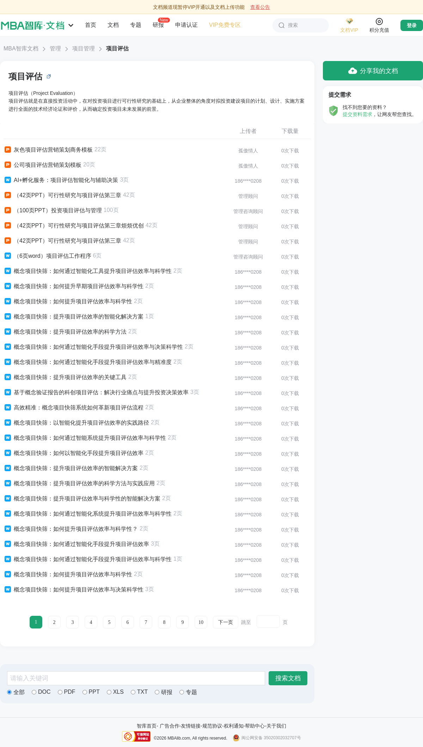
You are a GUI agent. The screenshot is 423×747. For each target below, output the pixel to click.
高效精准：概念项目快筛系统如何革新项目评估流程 (73, 408)
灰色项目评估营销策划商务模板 (48, 150)
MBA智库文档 (21, 48)
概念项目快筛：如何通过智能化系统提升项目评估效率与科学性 (88, 514)
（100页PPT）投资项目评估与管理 (53, 210)
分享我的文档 (373, 70)
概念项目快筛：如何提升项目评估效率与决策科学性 (73, 590)
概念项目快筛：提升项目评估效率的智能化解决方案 (73, 317)
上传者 (248, 131)
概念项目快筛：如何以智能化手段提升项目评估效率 (73, 453)
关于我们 (276, 726)
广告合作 (169, 726)
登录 (412, 25)
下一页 (225, 622)
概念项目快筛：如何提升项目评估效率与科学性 (68, 301)
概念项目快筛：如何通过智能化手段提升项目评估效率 (76, 544)
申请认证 (186, 25)
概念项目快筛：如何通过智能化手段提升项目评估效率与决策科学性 (93, 347)
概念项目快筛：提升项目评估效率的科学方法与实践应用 (79, 483)
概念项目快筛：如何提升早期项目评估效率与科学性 (73, 286)
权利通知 (234, 726)
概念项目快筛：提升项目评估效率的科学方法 (65, 332)
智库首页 (147, 726)
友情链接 (191, 726)
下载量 (290, 131)
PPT (91, 692)
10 (200, 622)
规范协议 (212, 726)
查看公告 (260, 7)
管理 (55, 48)
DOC (41, 692)
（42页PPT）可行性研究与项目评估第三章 (62, 195)
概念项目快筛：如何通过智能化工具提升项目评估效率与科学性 (88, 271)
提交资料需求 (357, 114)
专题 (135, 25)
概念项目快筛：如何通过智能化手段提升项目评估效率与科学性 (88, 559)
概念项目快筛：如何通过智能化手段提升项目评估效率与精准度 (88, 362)
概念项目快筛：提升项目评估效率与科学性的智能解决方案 (82, 499)
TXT (139, 692)
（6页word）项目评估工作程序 (47, 256)
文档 (113, 25)
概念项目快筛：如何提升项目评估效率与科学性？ (71, 529)
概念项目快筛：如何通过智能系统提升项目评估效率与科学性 (85, 438)
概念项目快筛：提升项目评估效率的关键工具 (65, 377)
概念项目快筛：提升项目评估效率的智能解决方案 (71, 468)
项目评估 (117, 48)
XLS (115, 692)
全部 (16, 692)
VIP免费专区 (225, 25)
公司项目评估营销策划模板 (42, 165)
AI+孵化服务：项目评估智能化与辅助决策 (61, 180)
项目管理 (83, 48)
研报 (158, 25)
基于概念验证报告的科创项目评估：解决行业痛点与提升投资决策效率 (96, 392)
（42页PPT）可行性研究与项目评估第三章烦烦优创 (74, 226)
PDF (66, 692)
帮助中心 (255, 726)
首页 (90, 25)
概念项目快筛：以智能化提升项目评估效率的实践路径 (76, 423)
